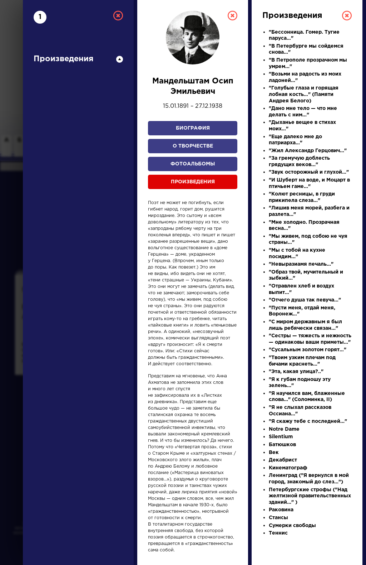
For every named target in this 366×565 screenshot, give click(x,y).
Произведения (193, 182)
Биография (193, 128)
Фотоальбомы (192, 164)
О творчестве (193, 146)
